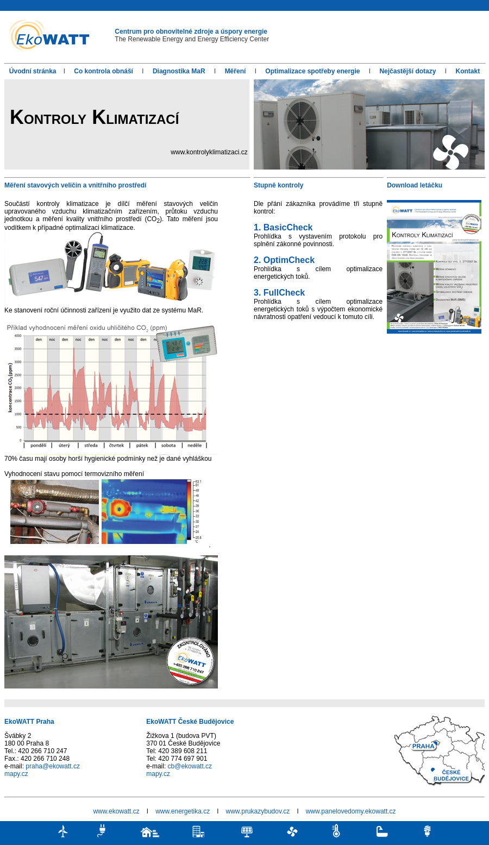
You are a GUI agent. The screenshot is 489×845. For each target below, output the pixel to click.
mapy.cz (16, 774)
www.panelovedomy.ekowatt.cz (351, 811)
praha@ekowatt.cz (53, 766)
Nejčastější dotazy (407, 71)
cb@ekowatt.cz (190, 766)
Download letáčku (414, 185)
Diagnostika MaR (179, 71)
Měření (235, 71)
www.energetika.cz (183, 811)
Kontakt (467, 71)
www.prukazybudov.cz (258, 811)
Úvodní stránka (33, 71)
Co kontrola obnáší (103, 71)
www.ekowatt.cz (116, 811)
